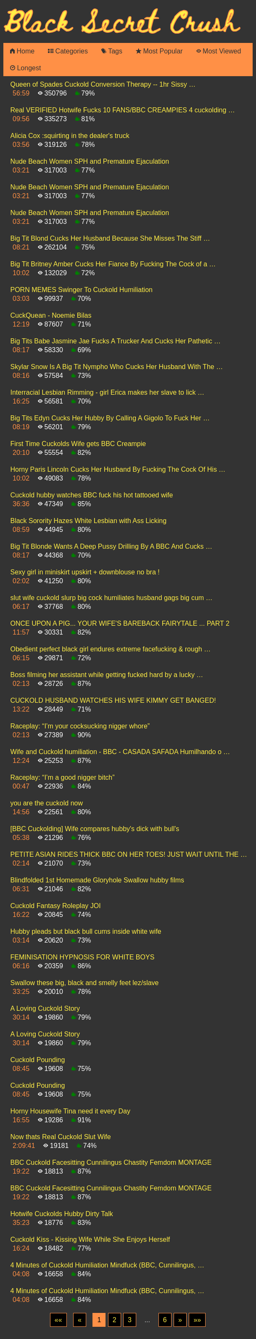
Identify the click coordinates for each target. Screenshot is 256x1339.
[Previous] (79, 1320)
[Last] (197, 1320)
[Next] (180, 1320)
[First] (58, 1320)
